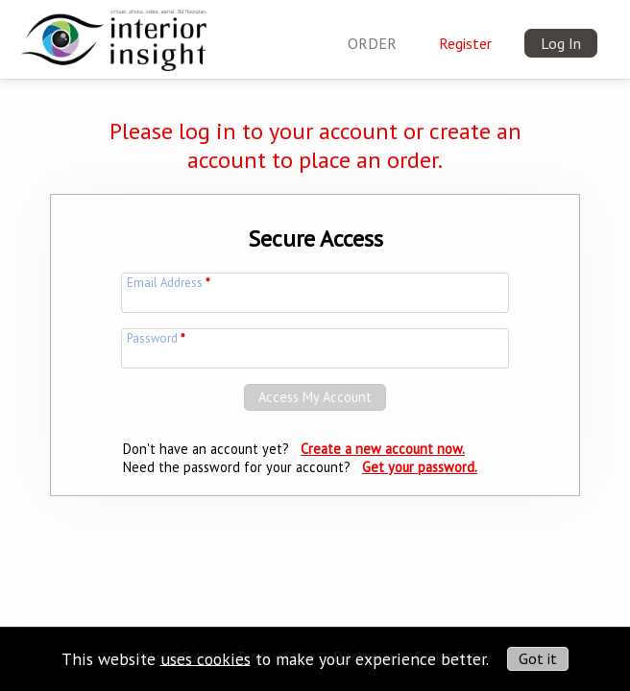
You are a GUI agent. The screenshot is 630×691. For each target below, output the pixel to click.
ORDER (372, 43)
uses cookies (205, 658)
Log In (561, 43)
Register (465, 43)
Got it (538, 658)
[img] (118, 33)
